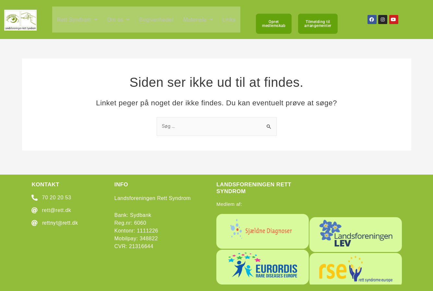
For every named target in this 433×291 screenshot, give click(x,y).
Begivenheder (160, 22)
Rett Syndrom (78, 22)
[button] (78, 22)
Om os (120, 22)
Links (234, 22)
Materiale (202, 22)
